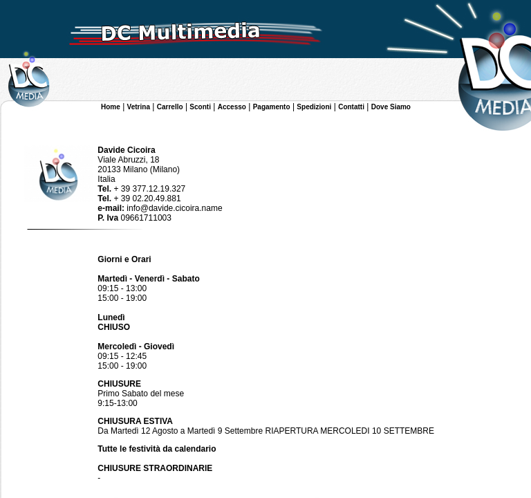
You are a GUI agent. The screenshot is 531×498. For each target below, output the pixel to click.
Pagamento (271, 107)
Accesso (232, 107)
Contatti (351, 107)
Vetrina (138, 107)
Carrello (170, 107)
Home (110, 107)
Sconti (200, 107)
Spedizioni (314, 107)
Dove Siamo (391, 107)
